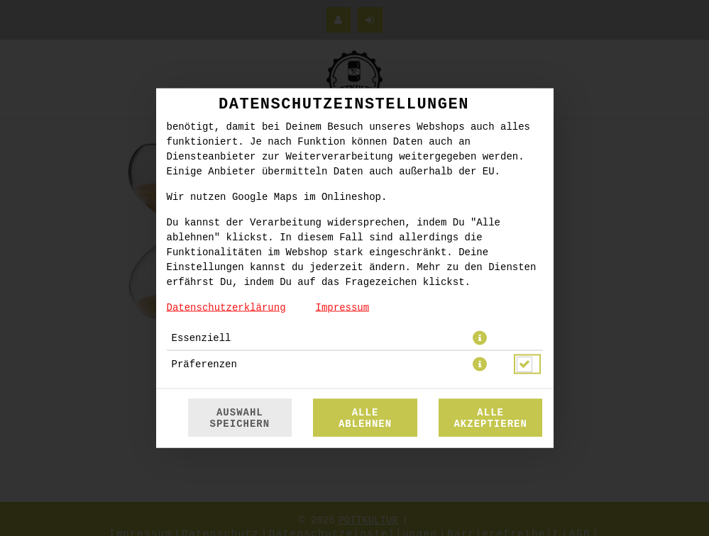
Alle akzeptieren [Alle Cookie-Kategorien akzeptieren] (490, 418)
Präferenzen (204, 364)
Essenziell (201, 338)
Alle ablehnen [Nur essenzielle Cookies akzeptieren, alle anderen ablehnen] (365, 418)
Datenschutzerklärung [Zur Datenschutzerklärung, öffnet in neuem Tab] (226, 307)
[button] (480, 338)
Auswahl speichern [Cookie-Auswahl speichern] (240, 418)
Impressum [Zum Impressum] (343, 307)
